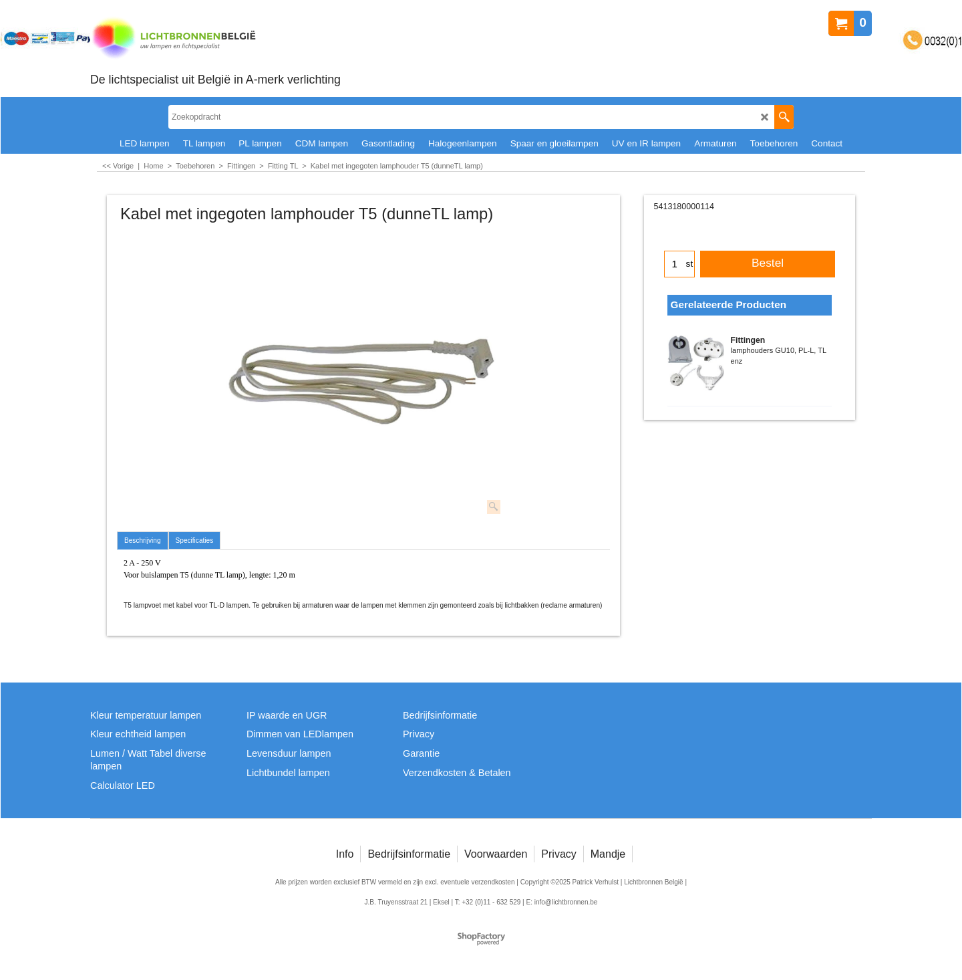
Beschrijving (142, 540)
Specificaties (195, 540)
